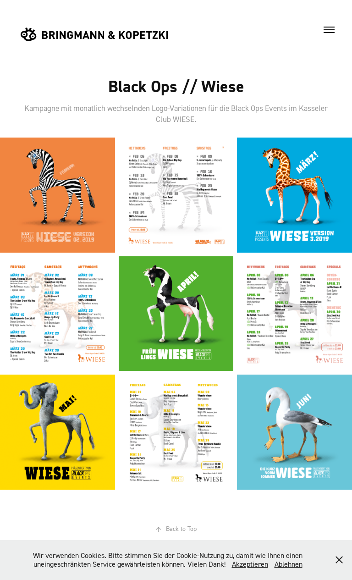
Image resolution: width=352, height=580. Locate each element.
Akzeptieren (250, 564)
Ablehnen (288, 564)
